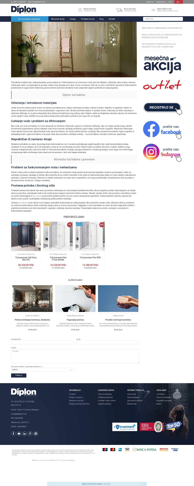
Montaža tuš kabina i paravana (74, 181)
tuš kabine (23, 224)
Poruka (13, 369)
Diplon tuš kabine (73, 116)
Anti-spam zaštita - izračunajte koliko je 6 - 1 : (27, 388)
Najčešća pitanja (104, 426)
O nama (72, 416)
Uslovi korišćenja (104, 416)
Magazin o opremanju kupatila (35, 24)
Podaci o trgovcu (76, 419)
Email (78, 361)
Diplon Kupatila (16, 24)
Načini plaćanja (133, 419)
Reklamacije (132, 426)
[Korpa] (178, 3)
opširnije (106, 484)
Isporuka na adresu (134, 422)
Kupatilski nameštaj (164, 422)
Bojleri (158, 426)
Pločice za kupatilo (163, 419)
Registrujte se (161, 2)
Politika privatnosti (105, 419)
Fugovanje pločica (150, 43)
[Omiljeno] (170, 2)
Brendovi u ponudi (76, 422)
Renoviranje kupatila (55, 24)
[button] (163, 19)
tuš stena (37, 218)
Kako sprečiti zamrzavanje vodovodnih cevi (162, 50)
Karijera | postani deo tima (79, 426)
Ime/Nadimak (16, 361)
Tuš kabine (160, 416)
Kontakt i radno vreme (106, 422)
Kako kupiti (131, 416)
